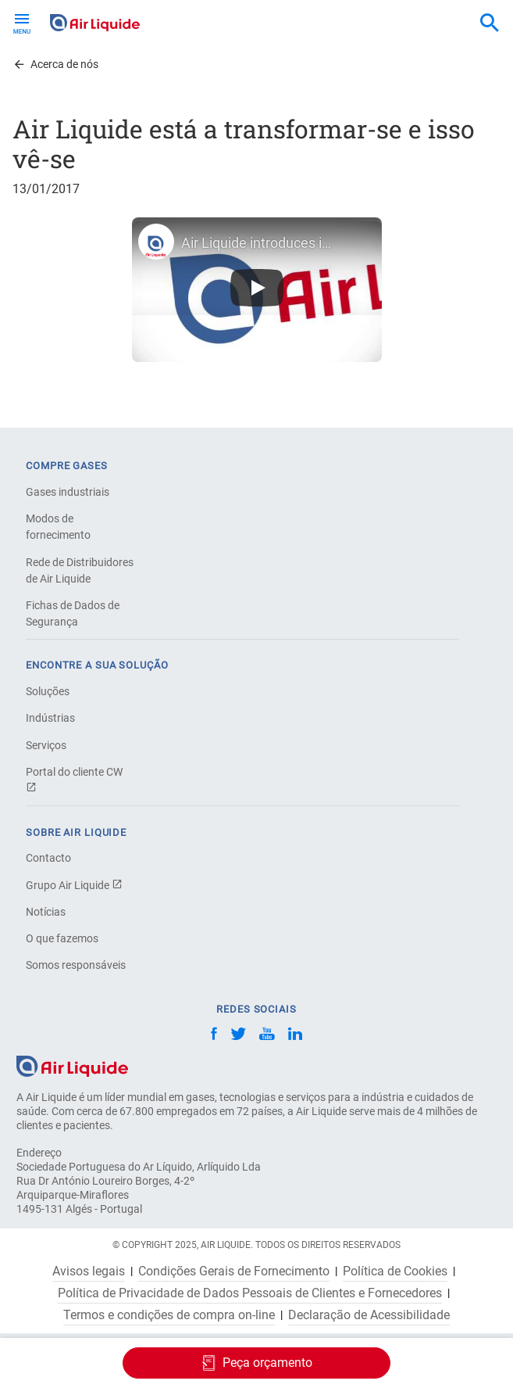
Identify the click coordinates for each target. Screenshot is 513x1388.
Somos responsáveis (76, 965)
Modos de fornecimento (58, 526)
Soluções (47, 691)
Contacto (48, 858)
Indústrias (50, 718)
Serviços (46, 745)
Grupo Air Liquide (74, 885)
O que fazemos (62, 938)
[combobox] (489, 23)
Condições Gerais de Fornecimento (234, 1271)
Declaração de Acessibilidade (369, 1315)
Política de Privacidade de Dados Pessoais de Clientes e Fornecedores (250, 1293)
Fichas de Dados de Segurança (72, 613)
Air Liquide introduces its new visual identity (257, 243)
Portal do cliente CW (74, 779)
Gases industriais (67, 492)
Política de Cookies (395, 1271)
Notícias (46, 912)
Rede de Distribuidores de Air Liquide (80, 570)
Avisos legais (88, 1271)
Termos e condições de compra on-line (169, 1315)
